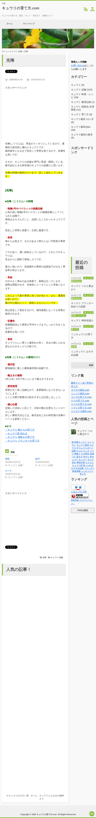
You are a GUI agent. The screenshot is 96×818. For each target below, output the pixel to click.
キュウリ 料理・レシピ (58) (82, 96)
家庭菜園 (76, 471)
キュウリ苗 (77, 465)
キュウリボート (86, 448)
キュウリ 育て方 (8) (81, 114)
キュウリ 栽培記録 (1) (83, 102)
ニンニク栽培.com (80, 393)
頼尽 (37, 459)
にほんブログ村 (79, 491)
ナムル (79, 451)
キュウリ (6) (77, 85)
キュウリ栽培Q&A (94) (80, 128)
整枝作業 (81, 462)
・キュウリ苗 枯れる (16, 433)
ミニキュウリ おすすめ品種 (82, 353)
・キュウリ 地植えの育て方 (20, 437)
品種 (74, 451)
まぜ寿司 (85, 454)
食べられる (88, 465)
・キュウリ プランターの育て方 (22, 440)
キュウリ (83, 459)
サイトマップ (28, 24)
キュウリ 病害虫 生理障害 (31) (82, 108)
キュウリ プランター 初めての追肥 (82, 305)
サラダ (75, 448)
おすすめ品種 (77, 468)
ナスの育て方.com (80, 400)
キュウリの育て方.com (20, 8)
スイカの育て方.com (81, 404)
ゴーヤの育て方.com (81, 397)
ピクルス (89, 462)
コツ (89, 442)
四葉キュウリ (80, 442)
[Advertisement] (35, 112)
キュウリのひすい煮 (18, 795)
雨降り (77, 454)
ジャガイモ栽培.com (81, 411)
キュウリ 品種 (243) (81, 89)
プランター (89, 468)
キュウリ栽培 (83, 445)
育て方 (83, 474)
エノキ (86, 451)
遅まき (79, 456)
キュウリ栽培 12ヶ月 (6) (82, 120)
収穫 (92, 454)
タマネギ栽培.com (80, 390)
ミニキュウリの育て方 (82, 336)
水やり (86, 456)
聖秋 (7, 459)
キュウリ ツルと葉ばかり (82, 288)
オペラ (8, 470)
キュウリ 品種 (16, 51)
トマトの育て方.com (81, 407)
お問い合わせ (77, 65)
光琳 (44, 557)
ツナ (74, 456)
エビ (92, 445)
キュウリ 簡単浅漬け (82, 320)
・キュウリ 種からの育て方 (20, 429)
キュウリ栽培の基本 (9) (82, 136)
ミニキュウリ (87, 471)
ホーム (9, 24)
